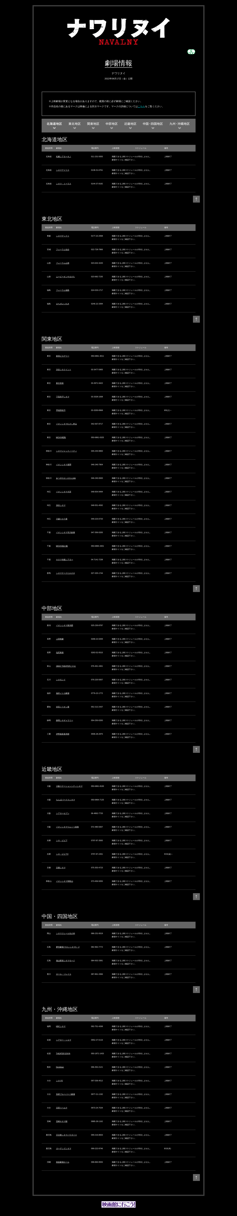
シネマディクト (62, 236)
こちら (141, 106)
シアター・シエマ (63, 1040)
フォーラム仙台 (62, 249)
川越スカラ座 (61, 519)
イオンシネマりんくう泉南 (67, 827)
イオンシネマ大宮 (63, 492)
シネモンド (61, 680)
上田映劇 (60, 639)
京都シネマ (61, 868)
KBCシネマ (61, 1026)
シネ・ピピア (61, 840)
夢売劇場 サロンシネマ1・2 (67, 947)
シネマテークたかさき (65, 573)
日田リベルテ (61, 1108)
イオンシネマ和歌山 (64, 881)
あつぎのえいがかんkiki (66, 478)
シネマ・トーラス (63, 184)
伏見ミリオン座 (62, 707)
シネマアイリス (62, 170)
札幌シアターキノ (63, 156)
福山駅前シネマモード (65, 961)
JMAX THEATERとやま (66, 666)
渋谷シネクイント (63, 370)
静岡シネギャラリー (64, 720)
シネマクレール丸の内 (65, 933)
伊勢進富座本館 (62, 734)
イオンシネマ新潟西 (64, 625)
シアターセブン (62, 813)
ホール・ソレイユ (63, 974)
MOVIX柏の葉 (62, 546)
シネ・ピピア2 (62, 854)
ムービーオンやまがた (65, 277)
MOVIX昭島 (61, 437)
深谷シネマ (61, 505)
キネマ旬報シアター (64, 560)
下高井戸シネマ (62, 397)
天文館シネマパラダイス (66, 1135)
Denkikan (60, 1067)
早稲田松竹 (61, 410)
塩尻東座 (60, 652)
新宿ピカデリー (62, 356)
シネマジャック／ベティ (66, 451)
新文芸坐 (60, 383)
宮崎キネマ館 (61, 1121)
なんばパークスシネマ (65, 800)
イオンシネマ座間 (63, 465)
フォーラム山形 (62, 263)
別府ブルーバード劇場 (65, 1094)
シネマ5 (59, 1081)
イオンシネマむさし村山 (66, 424)
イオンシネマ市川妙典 (65, 532)
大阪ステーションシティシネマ (69, 786)
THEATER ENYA (63, 1053)
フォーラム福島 (62, 290)
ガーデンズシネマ (63, 1148)
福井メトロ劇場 (62, 693)
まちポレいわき (62, 304)
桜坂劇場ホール (62, 1162)
